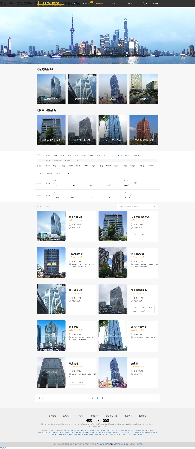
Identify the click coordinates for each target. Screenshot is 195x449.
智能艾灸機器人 (145, 432)
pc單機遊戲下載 (56, 432)
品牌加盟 (83, 430)
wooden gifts (149, 430)
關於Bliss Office (112, 416)
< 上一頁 (40, 398)
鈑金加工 (52, 430)
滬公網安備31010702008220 (119, 444)
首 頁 (74, 3)
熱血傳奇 (139, 434)
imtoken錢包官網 (78, 434)
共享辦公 (113, 3)
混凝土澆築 (132, 434)
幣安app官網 (120, 430)
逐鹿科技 (140, 444)
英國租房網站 (88, 434)
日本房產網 (59, 430)
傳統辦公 (100, 3)
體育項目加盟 (75, 430)
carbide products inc (109, 430)
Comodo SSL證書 (97, 432)
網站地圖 (3, 448)
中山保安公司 (87, 432)
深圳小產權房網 (139, 430)
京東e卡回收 (108, 432)
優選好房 (87, 3)
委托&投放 (128, 3)
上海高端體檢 (129, 430)
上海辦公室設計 (113, 434)
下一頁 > (154, 398)
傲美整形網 (98, 430)
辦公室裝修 (90, 430)
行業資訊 (128, 416)
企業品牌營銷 (125, 432)
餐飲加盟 (67, 430)
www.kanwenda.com (44, 432)
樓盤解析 (142, 416)
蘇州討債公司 (123, 434)
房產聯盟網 (116, 432)
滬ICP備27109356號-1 (103, 444)
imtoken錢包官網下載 (65, 434)
